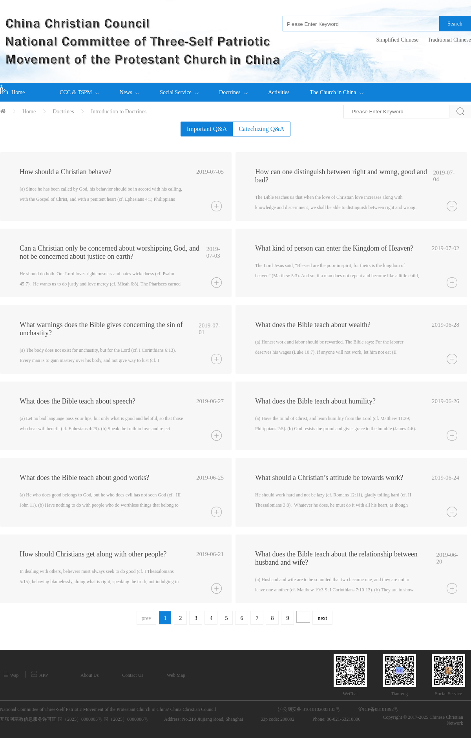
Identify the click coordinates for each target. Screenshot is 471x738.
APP (39, 674)
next (322, 618)
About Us (89, 675)
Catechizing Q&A (261, 128)
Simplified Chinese (397, 40)
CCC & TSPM (79, 89)
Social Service (179, 89)
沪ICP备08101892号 (378, 709)
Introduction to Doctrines (119, 112)
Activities (278, 92)
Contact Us (132, 675)
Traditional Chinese (449, 40)
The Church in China (336, 89)
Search (454, 24)
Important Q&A (207, 128)
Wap (11, 674)
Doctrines (233, 89)
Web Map (176, 675)
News (129, 89)
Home (12, 89)
